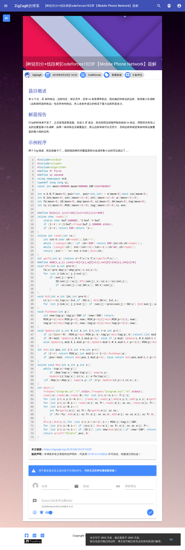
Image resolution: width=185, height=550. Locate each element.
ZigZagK (37, 74)
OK (171, 539)
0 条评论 (137, 74)
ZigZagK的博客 (27, 6)
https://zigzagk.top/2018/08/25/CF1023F (68, 449)
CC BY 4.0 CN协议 (98, 454)
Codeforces (94, 74)
